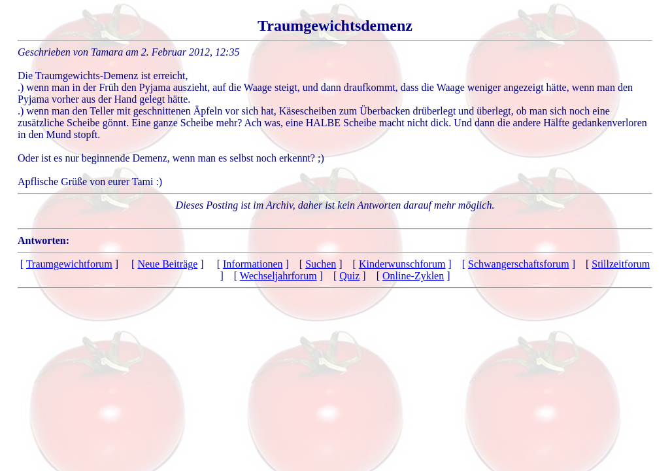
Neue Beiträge (167, 264)
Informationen (253, 264)
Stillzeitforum (621, 264)
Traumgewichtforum (69, 264)
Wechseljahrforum (278, 275)
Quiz (349, 275)
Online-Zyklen (413, 275)
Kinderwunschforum (402, 264)
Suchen (320, 264)
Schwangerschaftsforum (518, 264)
